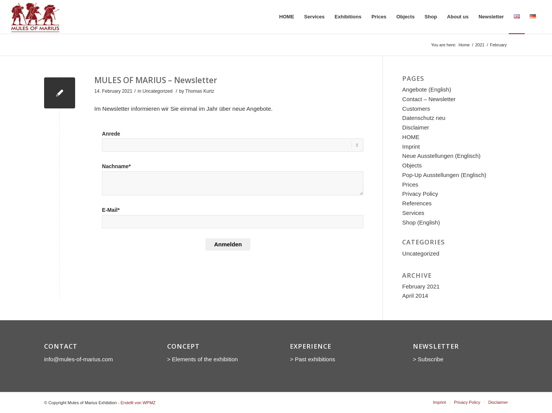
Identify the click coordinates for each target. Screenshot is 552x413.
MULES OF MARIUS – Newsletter (155, 80)
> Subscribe (429, 359)
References (417, 203)
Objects (412, 165)
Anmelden (228, 244)
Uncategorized (157, 91)
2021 (479, 45)
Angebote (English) (426, 89)
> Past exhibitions (312, 359)
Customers (416, 108)
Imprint (411, 146)
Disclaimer (415, 127)
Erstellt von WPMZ (137, 402)
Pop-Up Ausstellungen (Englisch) (444, 175)
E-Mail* (111, 210)
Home (464, 45)
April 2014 (415, 295)
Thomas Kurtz (199, 91)
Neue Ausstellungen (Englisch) (441, 155)
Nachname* (116, 166)
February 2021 (421, 286)
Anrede (111, 134)
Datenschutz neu (423, 118)
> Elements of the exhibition (202, 359)
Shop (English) (421, 222)
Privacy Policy (420, 193)
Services (413, 213)
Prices (410, 184)
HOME (410, 137)
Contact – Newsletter (428, 99)
